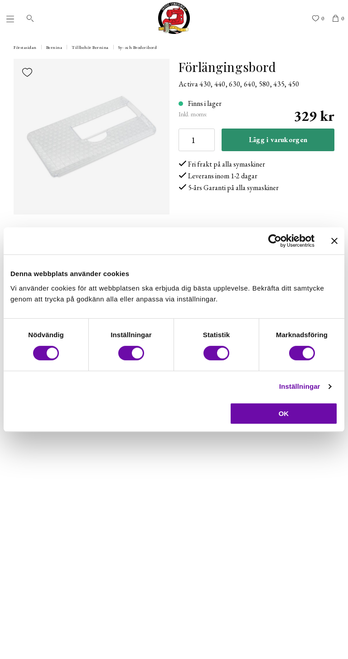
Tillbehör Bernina (90, 47)
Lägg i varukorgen (278, 139)
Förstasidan (25, 47)
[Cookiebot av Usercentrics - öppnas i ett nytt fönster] (274, 241)
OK (284, 413)
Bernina (54, 47)
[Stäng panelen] (334, 241)
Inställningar (299, 386)
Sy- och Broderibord (137, 47)
